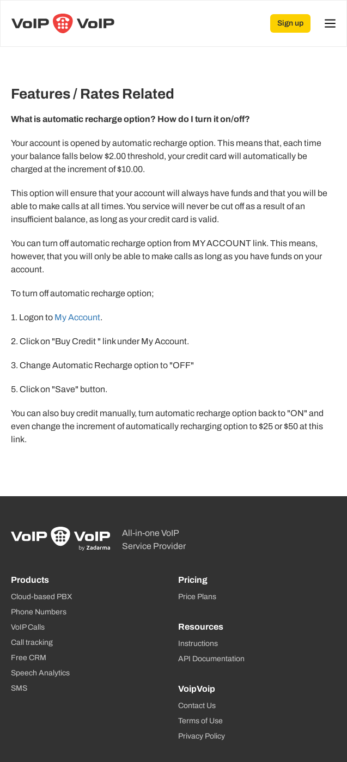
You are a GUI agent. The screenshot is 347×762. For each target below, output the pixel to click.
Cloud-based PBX (41, 597)
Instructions (198, 643)
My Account (77, 317)
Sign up (290, 23)
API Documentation (211, 659)
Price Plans (197, 597)
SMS (19, 688)
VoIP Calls (28, 627)
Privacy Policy (201, 736)
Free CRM (28, 658)
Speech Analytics (40, 673)
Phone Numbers (38, 612)
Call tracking (32, 642)
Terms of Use (200, 721)
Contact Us (197, 706)
